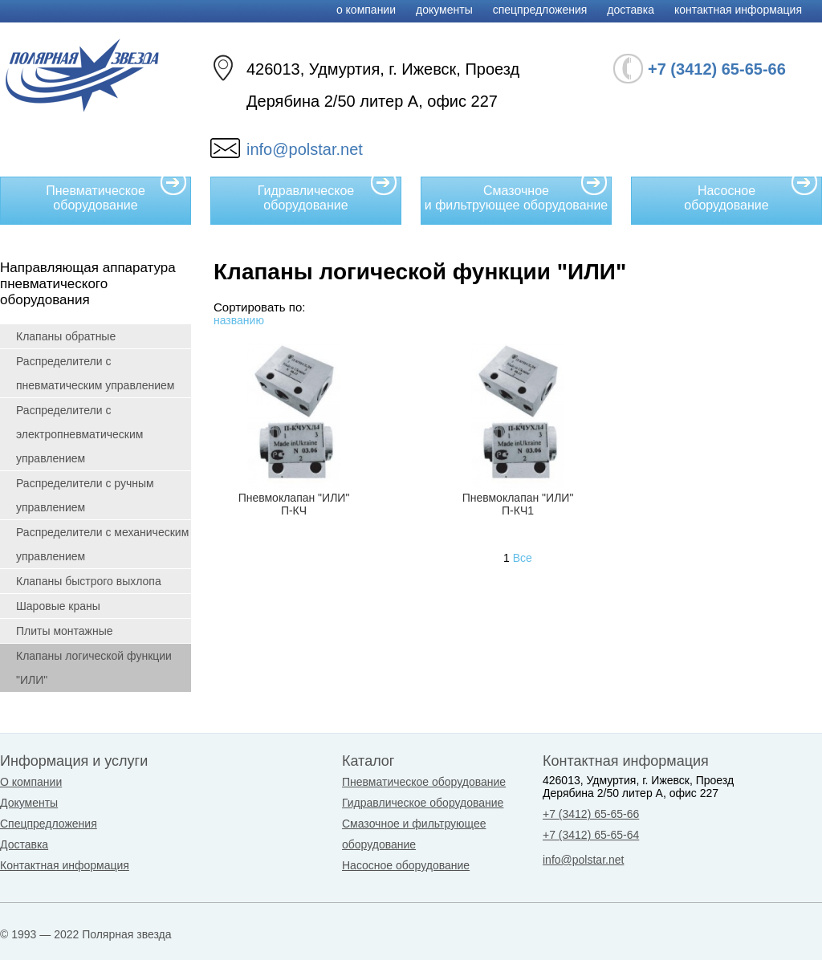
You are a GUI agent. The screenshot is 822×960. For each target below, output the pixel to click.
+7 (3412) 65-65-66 (591, 813)
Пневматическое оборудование (116, 194)
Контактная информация (738, 9)
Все (522, 557)
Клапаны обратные (66, 336)
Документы (444, 9)
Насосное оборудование (751, 194)
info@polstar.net (304, 149)
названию (239, 320)
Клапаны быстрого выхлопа (88, 581)
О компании (366, 9)
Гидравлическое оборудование (327, 194)
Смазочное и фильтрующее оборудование (516, 194)
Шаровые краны (58, 606)
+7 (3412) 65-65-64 (591, 834)
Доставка (630, 9)
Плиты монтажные (64, 630)
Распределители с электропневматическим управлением (79, 434)
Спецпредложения (540, 9)
